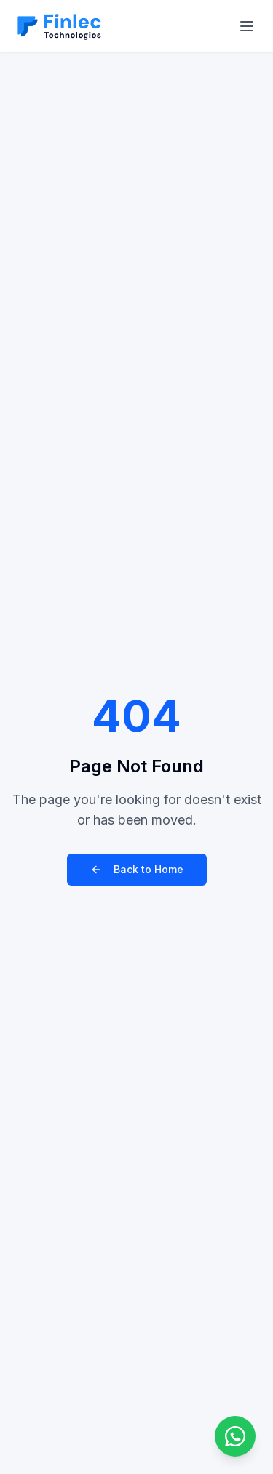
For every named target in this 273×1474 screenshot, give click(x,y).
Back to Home (136, 869)
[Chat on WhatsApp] (235, 1436)
